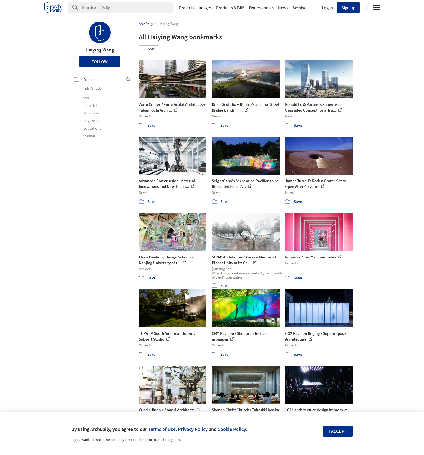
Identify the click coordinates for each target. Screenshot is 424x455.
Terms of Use (161, 429)
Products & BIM (230, 7)
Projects (186, 7)
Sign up (348, 7)
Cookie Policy (232, 429)
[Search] (127, 7)
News (283, 7)
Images (205, 7)
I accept (338, 431)
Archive (299, 7)
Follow (100, 61)
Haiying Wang (99, 50)
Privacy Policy (193, 429)
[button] (148, 49)
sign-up (174, 439)
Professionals (261, 7)
